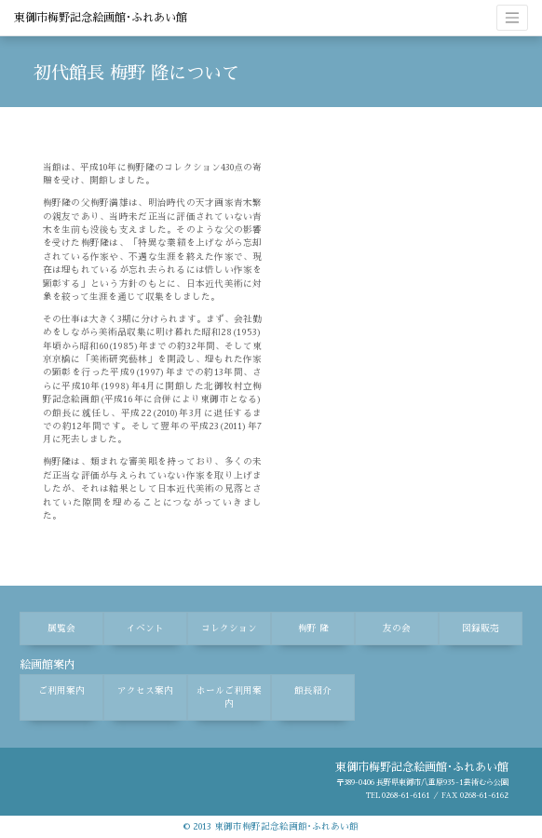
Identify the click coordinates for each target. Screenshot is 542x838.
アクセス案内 (145, 691)
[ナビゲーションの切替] (512, 18)
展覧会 (61, 628)
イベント (145, 628)
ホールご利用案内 (229, 697)
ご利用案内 (61, 691)
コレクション (229, 628)
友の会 (397, 628)
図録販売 (480, 628)
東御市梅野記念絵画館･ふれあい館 (100, 17)
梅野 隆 (313, 628)
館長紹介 (313, 691)
